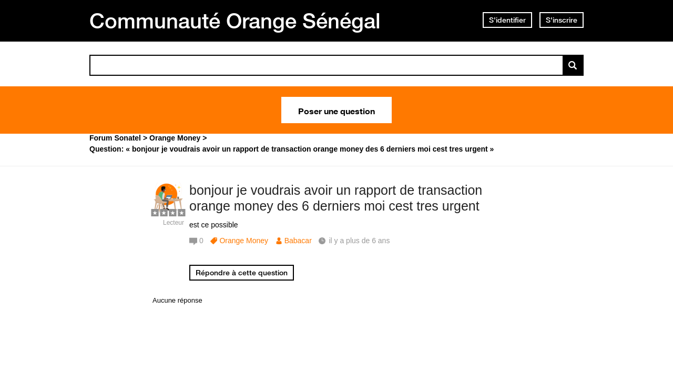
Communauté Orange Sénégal (235, 20)
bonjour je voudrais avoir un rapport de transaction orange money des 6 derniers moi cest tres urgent (335, 198)
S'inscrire (561, 20)
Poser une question (336, 110)
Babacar (298, 240)
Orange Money (243, 240)
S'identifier (507, 20)
